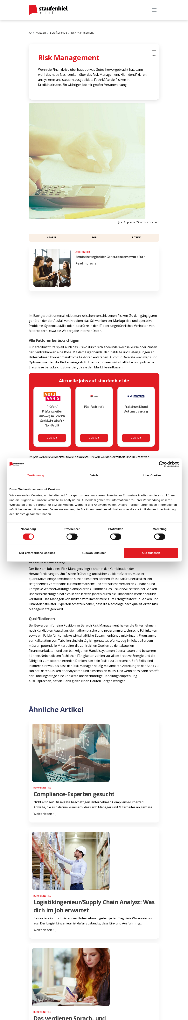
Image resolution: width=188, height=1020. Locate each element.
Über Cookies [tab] (152, 475)
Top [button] (94, 237)
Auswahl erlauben (93, 552)
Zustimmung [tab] (35, 475)
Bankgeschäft (42, 315)
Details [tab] (93, 475)
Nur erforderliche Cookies (37, 552)
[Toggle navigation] (154, 10)
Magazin (41, 32)
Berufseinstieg (58, 32)
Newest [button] (51, 237)
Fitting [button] (136, 237)
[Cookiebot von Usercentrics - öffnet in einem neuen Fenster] (162, 464)
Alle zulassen (151, 552)
